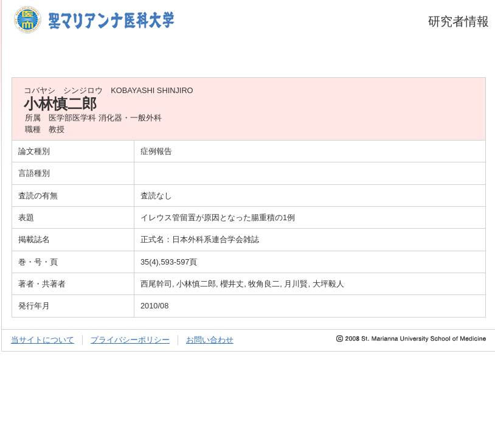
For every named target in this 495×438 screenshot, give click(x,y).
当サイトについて (42, 339)
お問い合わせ (210, 339)
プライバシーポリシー (130, 339)
